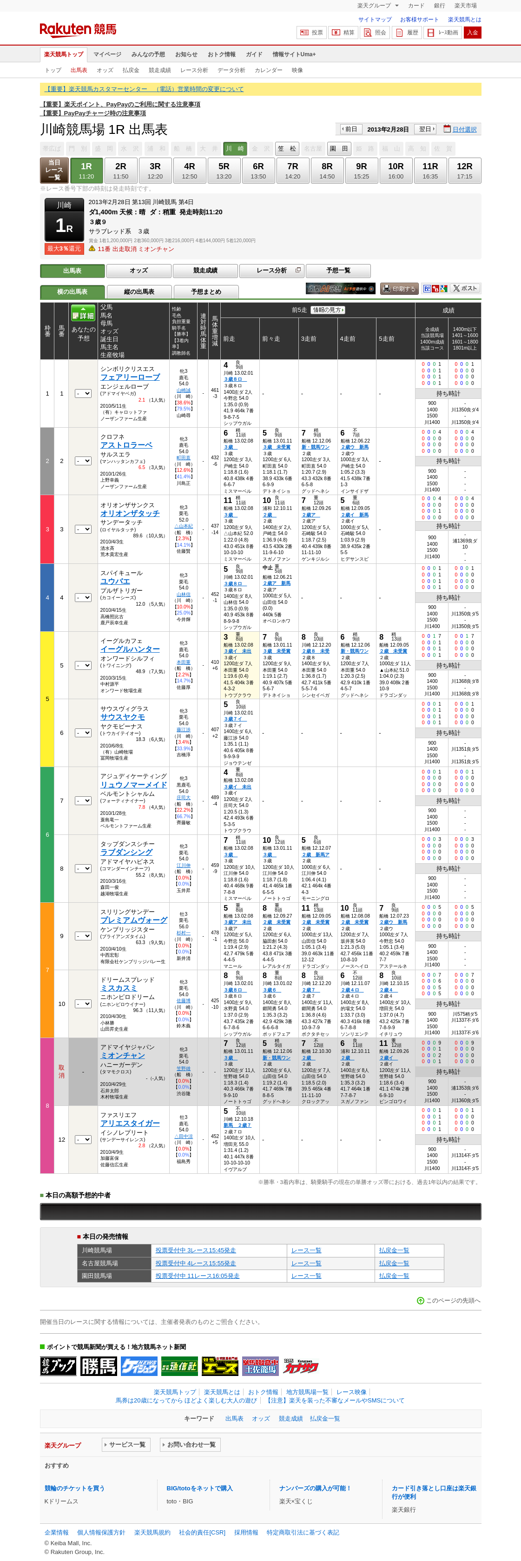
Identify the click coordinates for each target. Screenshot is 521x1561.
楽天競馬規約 (152, 1532)
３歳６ (272, 989)
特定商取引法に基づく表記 (303, 1532)
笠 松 (287, 148)
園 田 (339, 148)
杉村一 (184, 932)
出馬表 (79, 70)
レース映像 (351, 1392)
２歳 (270, 514)
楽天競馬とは (464, 19)
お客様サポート (419, 19)
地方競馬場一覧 (307, 1392)
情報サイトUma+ (294, 54)
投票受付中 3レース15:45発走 (196, 1250)
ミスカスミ (119, 988)
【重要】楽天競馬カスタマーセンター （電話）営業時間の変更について (144, 89)
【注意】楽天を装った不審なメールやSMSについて (335, 1400)
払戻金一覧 (394, 1250)
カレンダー (269, 70)
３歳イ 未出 (237, 651)
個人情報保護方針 (101, 1532)
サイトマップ (375, 19)
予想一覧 (338, 270)
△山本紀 (183, 526)
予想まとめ (206, 291)
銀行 (439, 5)
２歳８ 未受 (316, 651)
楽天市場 (466, 5)
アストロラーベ (126, 445)
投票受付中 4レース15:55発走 (196, 1263)
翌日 (425, 129)
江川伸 (184, 865)
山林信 (184, 594)
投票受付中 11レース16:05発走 (198, 1275)
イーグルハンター (130, 649)
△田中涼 (183, 1136)
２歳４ (388, 989)
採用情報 (246, 1532)
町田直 (184, 457)
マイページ (107, 54)
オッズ (105, 70)
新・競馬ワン (316, 447)
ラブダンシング (126, 852)
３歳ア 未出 (237, 922)
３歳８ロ (235, 379)
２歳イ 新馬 (355, 514)
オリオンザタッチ (130, 513)
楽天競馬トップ (63, 54)
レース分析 (194, 70)
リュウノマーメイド (133, 785)
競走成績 (160, 70)
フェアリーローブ (130, 377)
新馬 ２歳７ (237, 1125)
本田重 (184, 662)
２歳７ (311, 989)
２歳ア (311, 514)
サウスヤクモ (122, 717)
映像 (297, 70)
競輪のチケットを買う (75, 1488)
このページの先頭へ (453, 1300)
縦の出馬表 (139, 291)
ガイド (254, 54)
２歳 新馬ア (316, 854)
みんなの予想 (148, 54)
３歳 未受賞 (276, 447)
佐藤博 (184, 1000)
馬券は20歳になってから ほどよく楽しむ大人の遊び (186, 1400)
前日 (351, 129)
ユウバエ (115, 581)
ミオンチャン (122, 1055)
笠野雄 (184, 1068)
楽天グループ (374, 5)
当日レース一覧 (54, 170)
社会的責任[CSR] (202, 1532)
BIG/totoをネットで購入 (200, 1488)
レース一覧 (306, 1250)
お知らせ (186, 54)
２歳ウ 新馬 (355, 447)
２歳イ (388, 1057)
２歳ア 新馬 (276, 583)
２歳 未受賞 (393, 651)
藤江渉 (184, 729)
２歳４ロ (352, 989)
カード (416, 5)
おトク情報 (222, 54)
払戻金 (131, 70)
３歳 (230, 447)
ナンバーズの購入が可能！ (315, 1488)
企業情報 (57, 1532)
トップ (53, 70)
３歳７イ (235, 718)
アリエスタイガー (130, 1123)
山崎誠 (184, 390)
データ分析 (231, 70)
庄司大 (184, 797)
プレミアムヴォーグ (133, 920)
